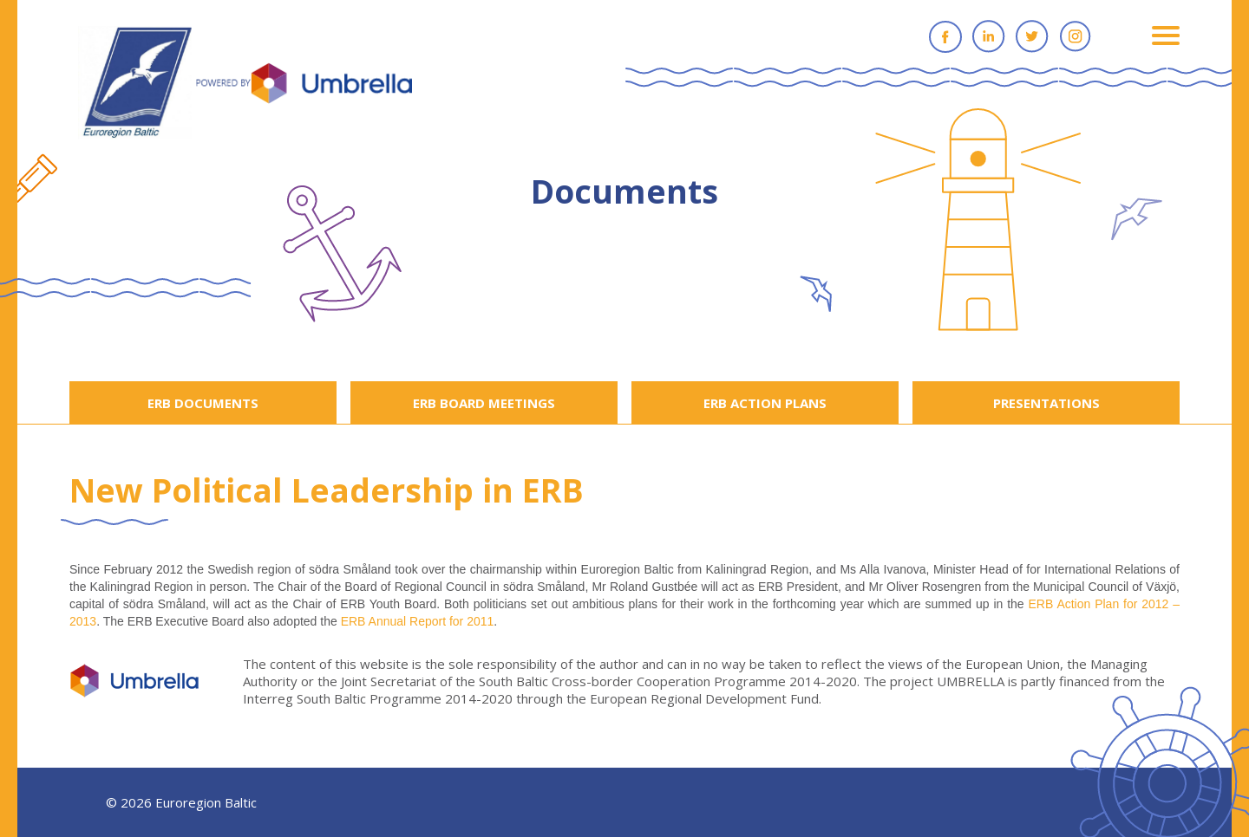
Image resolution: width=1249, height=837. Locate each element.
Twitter (1032, 36)
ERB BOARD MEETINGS (484, 403)
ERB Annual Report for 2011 (417, 621)
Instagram (1075, 36)
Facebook (945, 36)
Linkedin (988, 36)
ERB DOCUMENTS (202, 403)
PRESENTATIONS (1046, 403)
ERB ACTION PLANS (765, 403)
